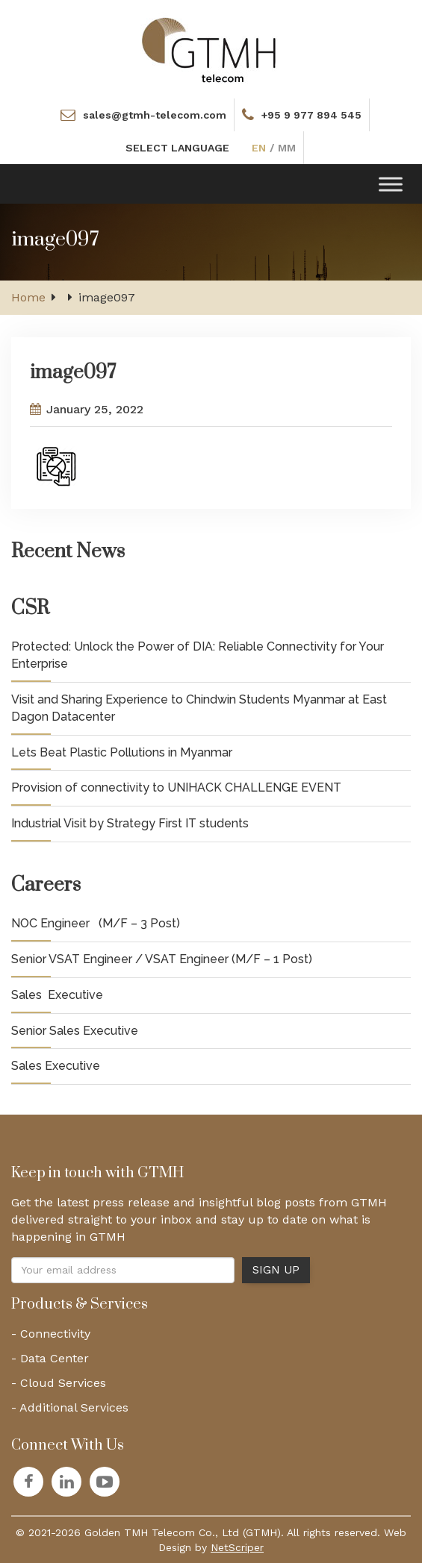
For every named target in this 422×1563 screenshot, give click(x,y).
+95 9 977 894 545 (311, 115)
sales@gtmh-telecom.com (154, 115)
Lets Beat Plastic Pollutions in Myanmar (121, 752)
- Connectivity (50, 1333)
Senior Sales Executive (74, 1031)
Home (28, 297)
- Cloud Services (58, 1383)
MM (287, 148)
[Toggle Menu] (391, 184)
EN (259, 148)
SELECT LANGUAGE (177, 148)
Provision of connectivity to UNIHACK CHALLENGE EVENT (176, 787)
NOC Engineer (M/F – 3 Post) (95, 923)
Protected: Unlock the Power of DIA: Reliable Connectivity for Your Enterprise (197, 655)
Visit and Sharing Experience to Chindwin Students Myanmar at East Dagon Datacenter (199, 708)
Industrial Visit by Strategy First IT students (130, 823)
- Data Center (50, 1358)
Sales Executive (57, 995)
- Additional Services (69, 1407)
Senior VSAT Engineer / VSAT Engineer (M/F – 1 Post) (161, 959)
